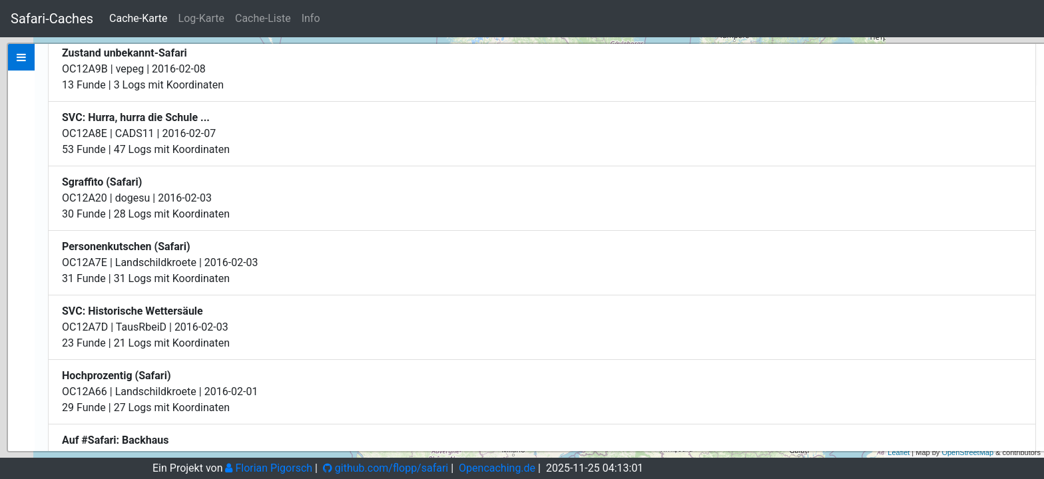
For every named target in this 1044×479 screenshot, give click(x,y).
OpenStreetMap (967, 452)
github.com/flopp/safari (385, 468)
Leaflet (899, 452)
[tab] (21, 57)
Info (311, 18)
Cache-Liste (263, 18)
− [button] (1026, 75)
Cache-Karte (138, 18)
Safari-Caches (52, 19)
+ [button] (1026, 55)
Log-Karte (201, 18)
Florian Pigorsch (268, 468)
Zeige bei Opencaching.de (172, 161)
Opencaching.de (497, 468)
